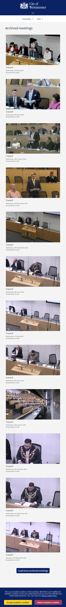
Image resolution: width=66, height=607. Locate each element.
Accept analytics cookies (18, 602)
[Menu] (33, 13)
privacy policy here (49, 595)
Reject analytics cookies (48, 602)
